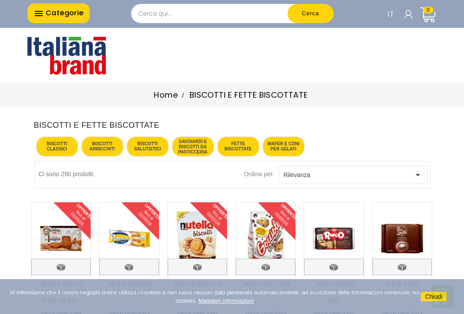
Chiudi (434, 296)
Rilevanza (353, 175)
